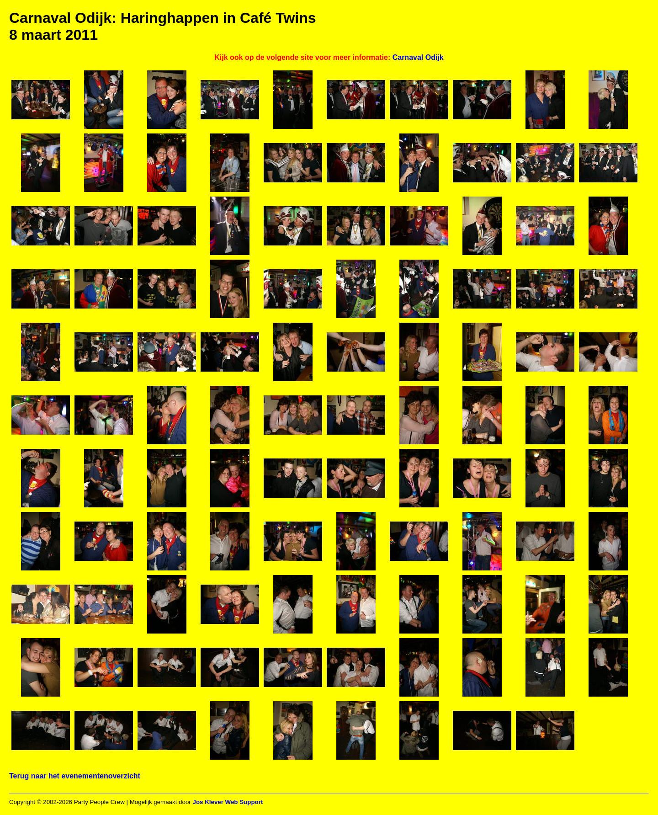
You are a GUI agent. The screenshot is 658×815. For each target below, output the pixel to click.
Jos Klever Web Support (227, 802)
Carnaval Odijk (418, 57)
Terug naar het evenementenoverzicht (74, 776)
